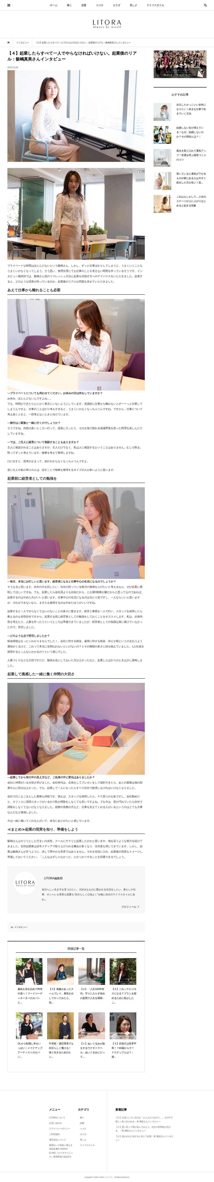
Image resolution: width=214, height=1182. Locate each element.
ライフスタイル (155, 5)
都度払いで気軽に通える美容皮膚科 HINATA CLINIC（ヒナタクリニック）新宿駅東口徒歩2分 (61, 1151)
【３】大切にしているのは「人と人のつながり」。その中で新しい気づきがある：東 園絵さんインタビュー (144, 1119)
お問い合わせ (55, 1123)
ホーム (53, 5)
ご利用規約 (54, 1134)
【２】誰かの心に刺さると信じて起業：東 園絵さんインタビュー (144, 1138)
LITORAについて (57, 1117)
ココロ (99, 5)
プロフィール (128, 906)
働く (69, 5)
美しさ (133, 5)
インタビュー (20, 927)
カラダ (116, 5)
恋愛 (83, 5)
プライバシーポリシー (59, 1128)
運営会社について (57, 1139)
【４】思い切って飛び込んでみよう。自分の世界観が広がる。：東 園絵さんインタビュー (143, 1129)
